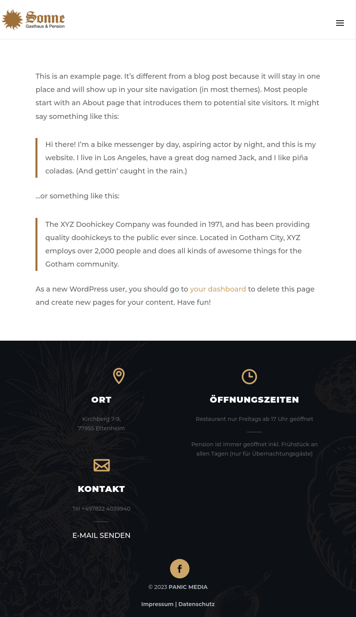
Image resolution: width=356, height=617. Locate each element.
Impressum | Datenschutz (177, 604)
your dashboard (218, 289)
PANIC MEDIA (188, 586)
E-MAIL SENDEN (101, 535)
